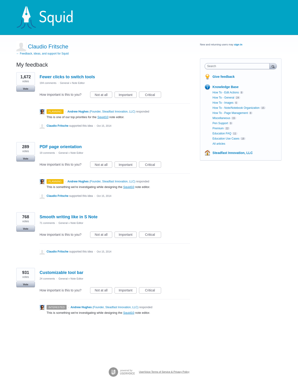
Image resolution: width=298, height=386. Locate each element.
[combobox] (238, 66)
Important (128, 95)
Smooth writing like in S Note (69, 217)
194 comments (48, 83)
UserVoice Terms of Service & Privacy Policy (164, 371)
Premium (218, 128)
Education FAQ (222, 133)
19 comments (47, 152)
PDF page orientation (61, 146)
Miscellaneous (221, 118)
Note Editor (78, 83)
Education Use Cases (226, 138)
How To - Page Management (230, 113)
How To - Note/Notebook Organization (236, 107)
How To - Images (223, 102)
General (64, 83)
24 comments (47, 278)
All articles (219, 143)
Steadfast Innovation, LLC (233, 153)
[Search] (273, 66)
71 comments (47, 223)
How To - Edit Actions (226, 92)
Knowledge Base (226, 87)
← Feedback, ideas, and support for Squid (42, 53)
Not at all (103, 95)
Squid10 (102, 117)
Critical (153, 95)
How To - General (223, 97)
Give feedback (224, 77)
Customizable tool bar (61, 272)
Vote (25, 88)
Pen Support (220, 123)
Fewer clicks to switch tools (67, 77)
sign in (238, 44)
